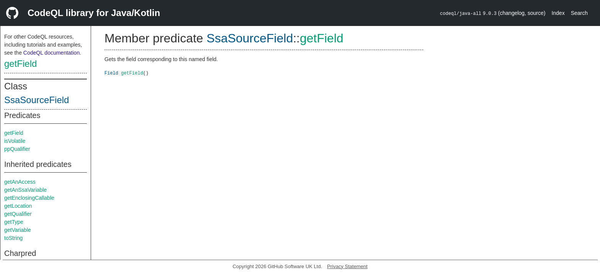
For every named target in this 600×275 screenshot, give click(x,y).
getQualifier (18, 214)
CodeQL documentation (51, 53)
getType (13, 222)
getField (20, 63)
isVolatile (14, 141)
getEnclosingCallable (29, 198)
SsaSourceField (36, 100)
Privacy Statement (347, 266)
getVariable (17, 230)
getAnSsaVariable (25, 190)
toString (13, 238)
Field (111, 73)
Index (557, 13)
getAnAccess (20, 182)
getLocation (18, 206)
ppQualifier (17, 149)
